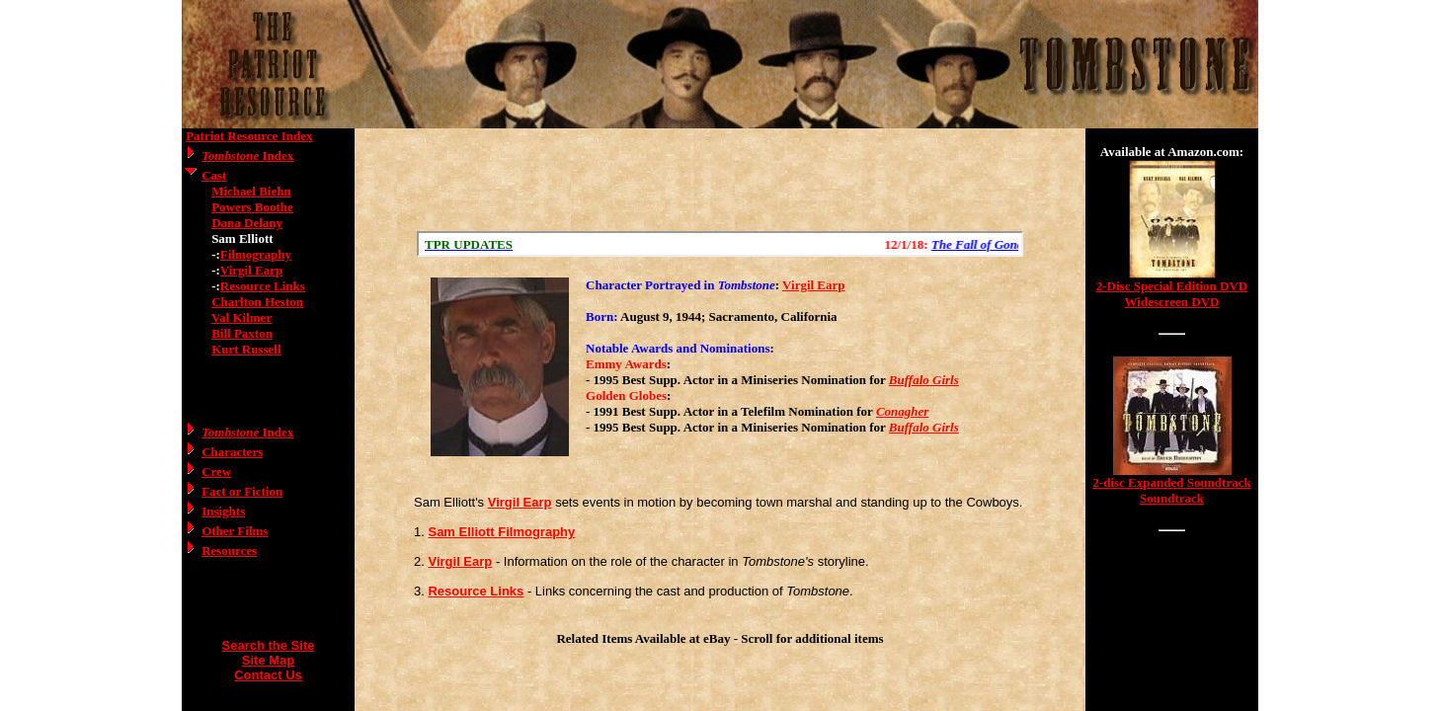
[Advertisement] (720, 179)
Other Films (234, 530)
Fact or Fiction (241, 491)
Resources (229, 550)
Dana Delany (246, 222)
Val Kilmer (241, 317)
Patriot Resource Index (249, 135)
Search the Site (268, 645)
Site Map (268, 660)
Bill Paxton (242, 333)
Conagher (902, 411)
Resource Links (262, 285)
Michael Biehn (251, 191)
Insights (223, 511)
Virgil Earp (251, 270)
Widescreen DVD (1172, 301)
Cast (213, 175)
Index (247, 155)
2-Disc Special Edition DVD (1171, 285)
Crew (216, 471)
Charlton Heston (257, 301)
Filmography (255, 254)
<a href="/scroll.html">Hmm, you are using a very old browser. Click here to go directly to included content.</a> (720, 244)
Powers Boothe (252, 206)
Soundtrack (1172, 498)
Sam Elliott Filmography (501, 531)
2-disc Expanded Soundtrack (1171, 482)
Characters (232, 451)
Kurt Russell (245, 349)
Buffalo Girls (924, 379)
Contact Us (268, 675)
